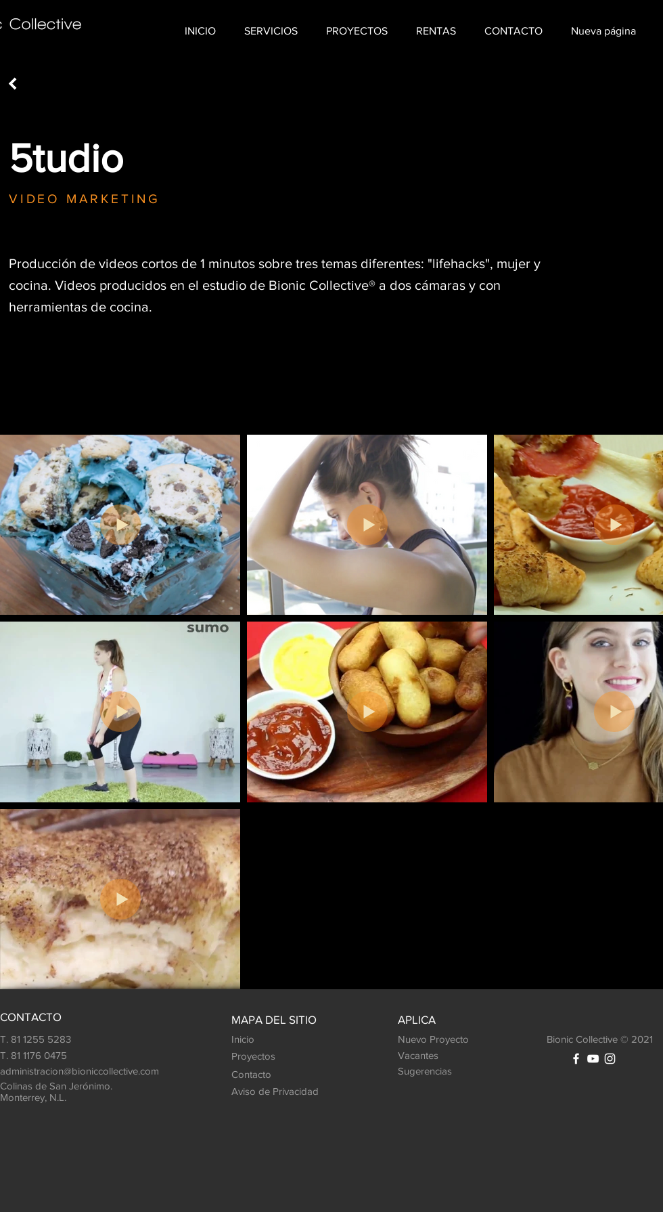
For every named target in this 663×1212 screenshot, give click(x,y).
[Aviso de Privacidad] (275, 1091)
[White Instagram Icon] (610, 1059)
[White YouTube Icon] (593, 1059)
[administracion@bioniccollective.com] (98, 1071)
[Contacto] (260, 1074)
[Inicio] (262, 1039)
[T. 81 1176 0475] (77, 1055)
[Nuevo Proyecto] (440, 1039)
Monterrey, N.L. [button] (34, 1097)
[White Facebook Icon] (576, 1059)
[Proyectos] (262, 1056)
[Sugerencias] (428, 1071)
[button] (271, 31)
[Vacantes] (422, 1055)
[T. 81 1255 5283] (77, 1039)
